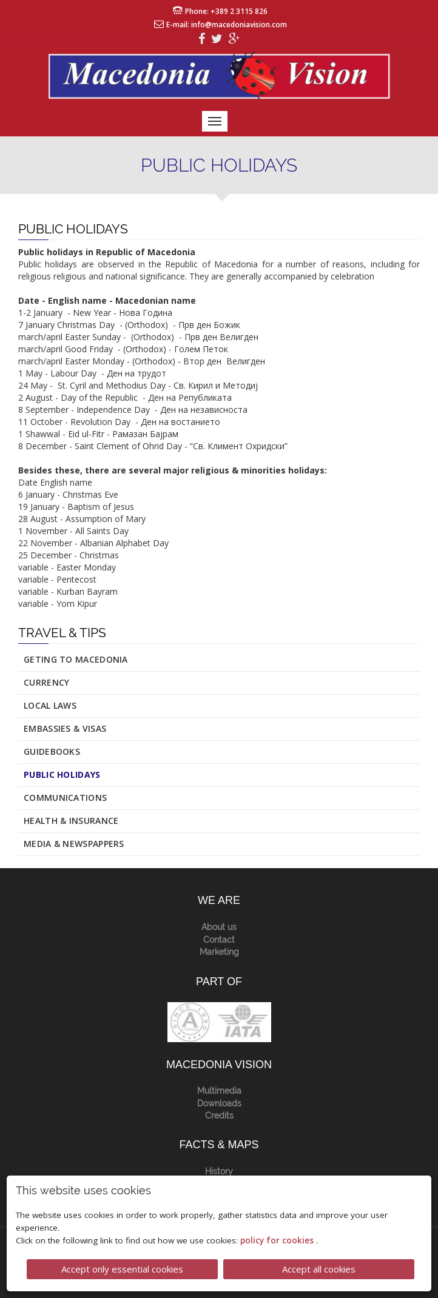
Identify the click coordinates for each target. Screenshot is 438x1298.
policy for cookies (278, 1240)
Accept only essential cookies (122, 1269)
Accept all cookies (318, 1269)
